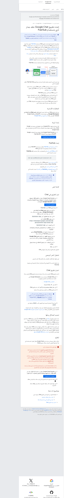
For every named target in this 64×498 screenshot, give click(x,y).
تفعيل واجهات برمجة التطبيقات (29, 137)
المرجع (50, 9)
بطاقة (29, 318)
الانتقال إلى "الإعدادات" (31, 204)
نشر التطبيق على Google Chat (22, 115)
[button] (54, 14)
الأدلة (15, 23)
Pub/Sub (14, 44)
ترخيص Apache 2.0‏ (29, 410)
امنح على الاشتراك (27, 169)
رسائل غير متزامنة (15, 51)
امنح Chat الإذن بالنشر (32, 151)
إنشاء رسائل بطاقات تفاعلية (28, 397)
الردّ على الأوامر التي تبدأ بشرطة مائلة (26, 399)
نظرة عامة (60, 9)
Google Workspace (28, 23)
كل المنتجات (21, 1)
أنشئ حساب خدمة (33, 162)
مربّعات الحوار (27, 53)
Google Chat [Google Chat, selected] (29, 1)
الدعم (34, 9)
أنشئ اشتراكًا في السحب (32, 166)
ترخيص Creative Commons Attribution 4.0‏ (21, 408)
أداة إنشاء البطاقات (27, 9)
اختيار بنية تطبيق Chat (32, 402)
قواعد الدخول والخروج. (17, 180)
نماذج (39, 9)
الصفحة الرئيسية (38, 1)
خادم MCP (44, 9)
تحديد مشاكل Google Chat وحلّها (22, 332)
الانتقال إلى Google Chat (30, 281)
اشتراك (31, 90)
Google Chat (58, 6)
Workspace (52, 2)
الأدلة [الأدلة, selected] (55, 9)
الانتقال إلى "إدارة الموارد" (30, 376)
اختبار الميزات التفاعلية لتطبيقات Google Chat (15, 309)
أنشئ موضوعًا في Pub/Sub (31, 146)
